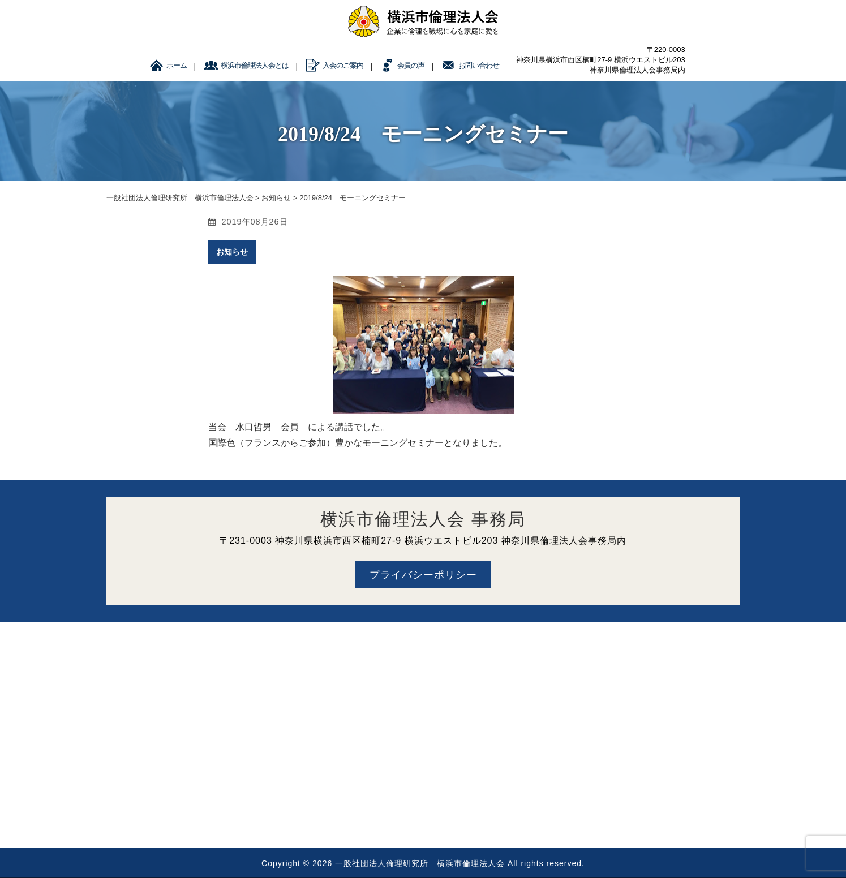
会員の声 (410, 65)
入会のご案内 (343, 65)
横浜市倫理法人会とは (255, 65)
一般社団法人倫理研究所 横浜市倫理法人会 (420, 863)
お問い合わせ (478, 65)
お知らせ (232, 251)
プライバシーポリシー (423, 574)
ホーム (176, 65)
